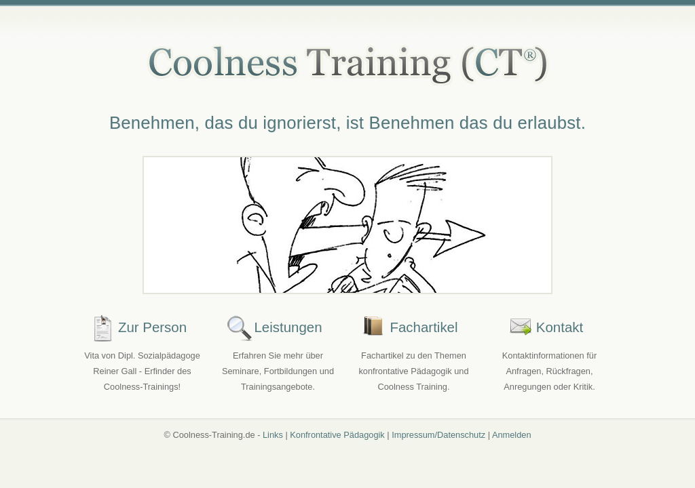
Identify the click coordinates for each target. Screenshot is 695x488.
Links (273, 435)
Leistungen (288, 327)
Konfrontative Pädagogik (337, 435)
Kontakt (559, 327)
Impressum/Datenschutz (438, 435)
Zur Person (152, 327)
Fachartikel (423, 327)
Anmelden (511, 435)
